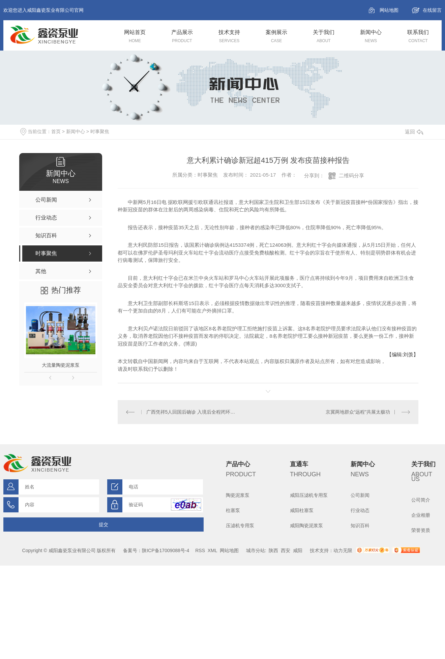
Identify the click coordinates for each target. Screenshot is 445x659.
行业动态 (360, 510)
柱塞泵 (233, 510)
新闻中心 (75, 131)
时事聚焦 (99, 131)
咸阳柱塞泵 (302, 510)
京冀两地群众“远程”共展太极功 (358, 412)
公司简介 (420, 500)
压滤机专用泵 (240, 525)
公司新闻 (360, 495)
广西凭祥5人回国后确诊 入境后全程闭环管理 (193, 412)
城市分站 (255, 550)
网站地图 (389, 10)
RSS (200, 550)
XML (212, 550)
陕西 (273, 550)
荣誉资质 (420, 530)
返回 (414, 131)
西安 (285, 550)
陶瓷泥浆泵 (237, 495)
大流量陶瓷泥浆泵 (61, 365)
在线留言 (432, 10)
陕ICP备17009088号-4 (165, 550)
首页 (56, 131)
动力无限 (342, 550)
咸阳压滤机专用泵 (309, 495)
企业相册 (420, 515)
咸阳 (297, 550)
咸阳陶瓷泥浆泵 (306, 525)
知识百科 (360, 525)
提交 (103, 524)
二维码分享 (351, 175)
